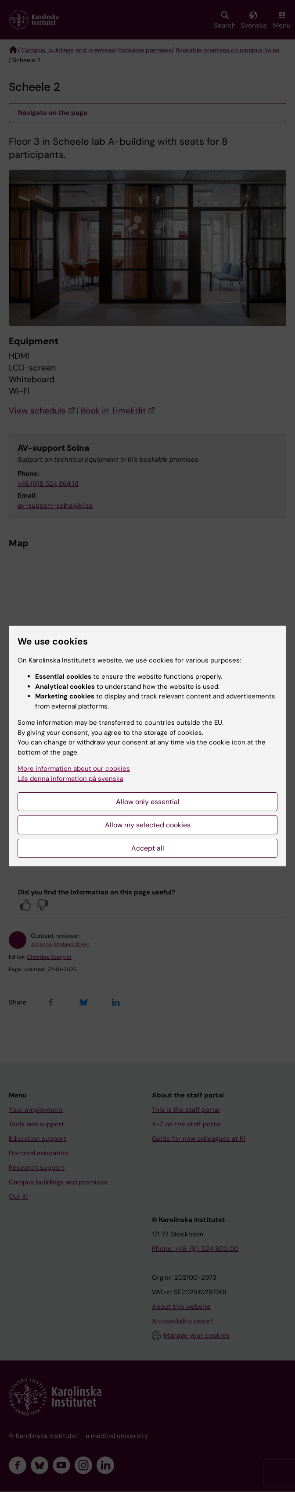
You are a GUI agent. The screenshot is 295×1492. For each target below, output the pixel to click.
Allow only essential (148, 801)
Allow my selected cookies (148, 825)
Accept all (147, 848)
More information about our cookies (74, 768)
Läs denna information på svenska (70, 778)
